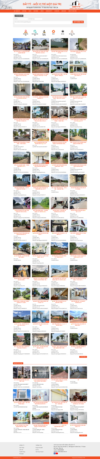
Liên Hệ (21, 449)
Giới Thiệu (21, 447)
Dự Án (19, 406)
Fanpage (21, 453)
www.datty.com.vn (62, 451)
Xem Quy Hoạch (39, 451)
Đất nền (19, 55)
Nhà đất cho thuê (40, 384)
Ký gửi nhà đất (39, 447)
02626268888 (60, 449)
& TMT (83, 457)
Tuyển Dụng (22, 451)
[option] (27, 32)
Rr (78, 379)
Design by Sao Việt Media (77, 457)
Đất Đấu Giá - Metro (22, 429)
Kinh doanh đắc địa (40, 55)
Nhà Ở (46, 55)
